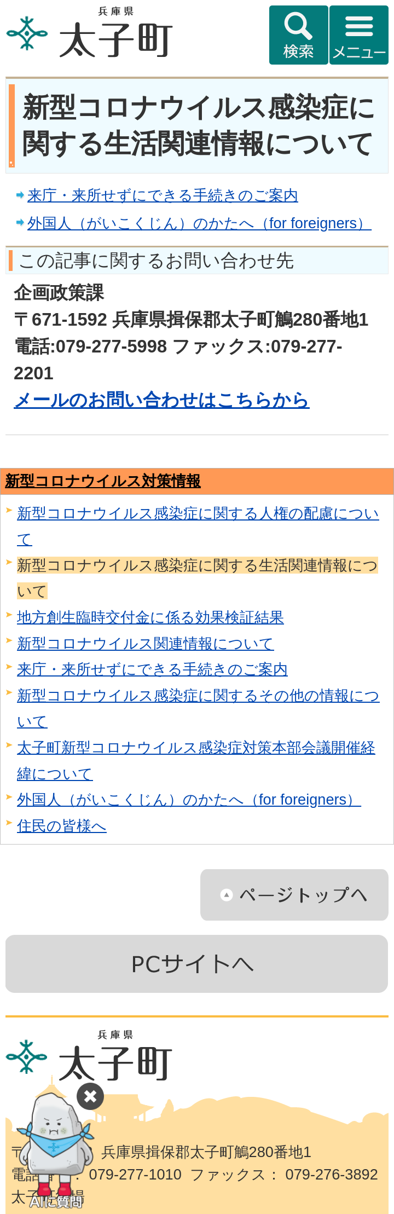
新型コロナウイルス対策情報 (103, 480)
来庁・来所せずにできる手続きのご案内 (162, 195)
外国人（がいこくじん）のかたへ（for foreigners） (199, 223)
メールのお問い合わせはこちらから (162, 400)
